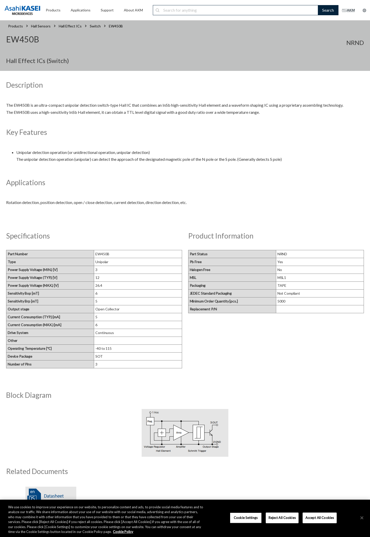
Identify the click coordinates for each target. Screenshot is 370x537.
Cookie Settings (246, 518)
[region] (185, 518)
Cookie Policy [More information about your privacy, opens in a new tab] (123, 532)
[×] (361, 518)
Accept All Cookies (319, 518)
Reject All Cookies (282, 518)
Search (328, 10)
